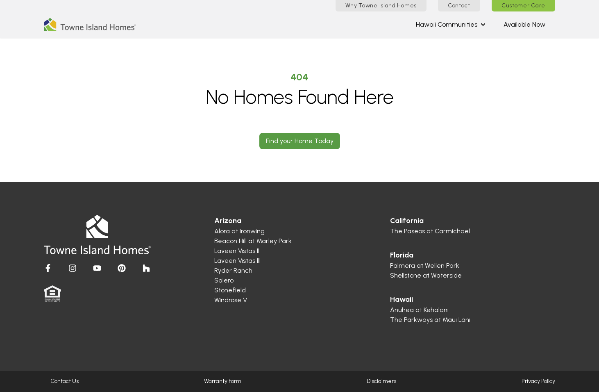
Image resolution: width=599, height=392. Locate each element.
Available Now (524, 24)
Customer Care (523, 5)
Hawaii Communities (451, 24)
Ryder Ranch (233, 270)
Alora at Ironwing (239, 231)
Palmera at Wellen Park (424, 265)
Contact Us (64, 381)
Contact (459, 5)
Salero (224, 280)
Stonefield (230, 290)
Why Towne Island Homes (381, 5)
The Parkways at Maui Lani (430, 320)
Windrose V (230, 300)
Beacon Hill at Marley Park (253, 241)
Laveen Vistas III (237, 260)
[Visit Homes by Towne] (48, 268)
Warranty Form (222, 381)
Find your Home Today (300, 141)
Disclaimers (381, 381)
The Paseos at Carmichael (430, 231)
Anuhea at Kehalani (419, 310)
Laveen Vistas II (236, 251)
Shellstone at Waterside (426, 275)
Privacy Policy (538, 381)
